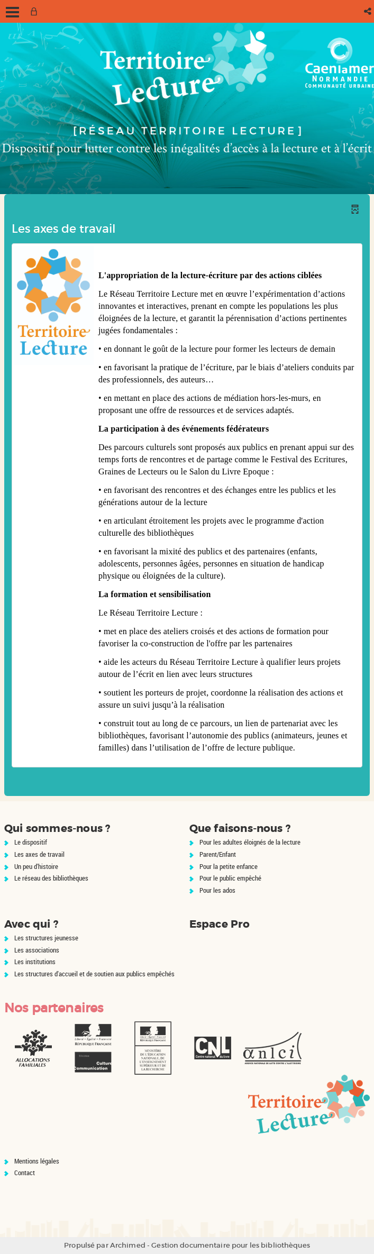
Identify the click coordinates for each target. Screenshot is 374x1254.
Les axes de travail (39, 854)
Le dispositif (30, 842)
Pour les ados (217, 890)
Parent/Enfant (217, 854)
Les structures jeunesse (46, 937)
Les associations (36, 950)
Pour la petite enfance (228, 866)
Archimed (127, 1245)
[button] (368, 11)
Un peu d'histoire (36, 866)
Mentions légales (36, 1161)
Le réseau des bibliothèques (51, 878)
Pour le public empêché (230, 878)
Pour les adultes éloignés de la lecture (249, 842)
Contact (24, 1172)
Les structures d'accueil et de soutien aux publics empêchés (94, 973)
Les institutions (35, 961)
